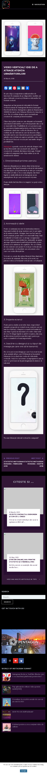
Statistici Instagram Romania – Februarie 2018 (14, 462)
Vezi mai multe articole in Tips (23, 579)
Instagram (8, 147)
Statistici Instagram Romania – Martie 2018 (33, 462)
